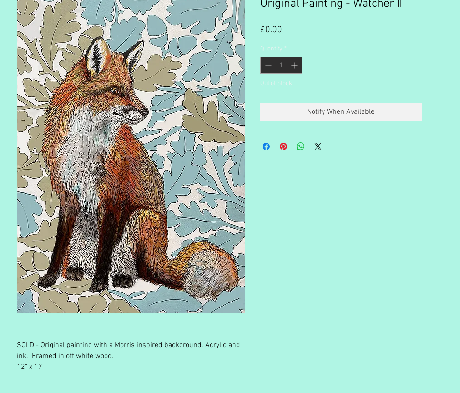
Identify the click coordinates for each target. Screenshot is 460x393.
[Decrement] (267, 65)
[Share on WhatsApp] (300, 146)
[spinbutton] (281, 65)
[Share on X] (318, 146)
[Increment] (295, 65)
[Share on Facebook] (266, 146)
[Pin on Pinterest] (283, 146)
